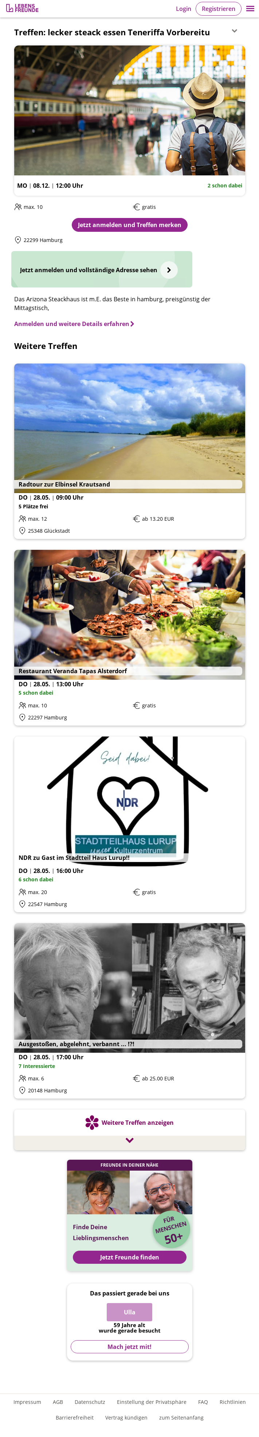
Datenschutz (90, 1401)
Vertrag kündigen (126, 1417)
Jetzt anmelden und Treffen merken (129, 225)
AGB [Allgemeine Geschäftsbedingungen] (58, 1401)
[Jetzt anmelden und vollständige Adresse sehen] (101, 269)
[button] (250, 8)
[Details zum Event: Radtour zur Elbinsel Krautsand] (129, 451)
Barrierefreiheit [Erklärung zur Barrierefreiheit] (75, 1417)
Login (183, 9)
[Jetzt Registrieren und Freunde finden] (129, 1215)
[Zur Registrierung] (23, 9)
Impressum (27, 1401)
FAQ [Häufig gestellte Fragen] (203, 1401)
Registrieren (218, 9)
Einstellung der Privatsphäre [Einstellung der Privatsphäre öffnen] (152, 1401)
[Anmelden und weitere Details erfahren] (74, 324)
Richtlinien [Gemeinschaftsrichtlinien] (233, 1401)
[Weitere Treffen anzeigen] (129, 1130)
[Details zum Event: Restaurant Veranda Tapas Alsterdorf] (129, 638)
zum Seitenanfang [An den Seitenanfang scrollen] (181, 1417)
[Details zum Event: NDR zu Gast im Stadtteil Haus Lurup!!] (129, 824)
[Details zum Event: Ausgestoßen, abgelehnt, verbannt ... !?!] (129, 1011)
